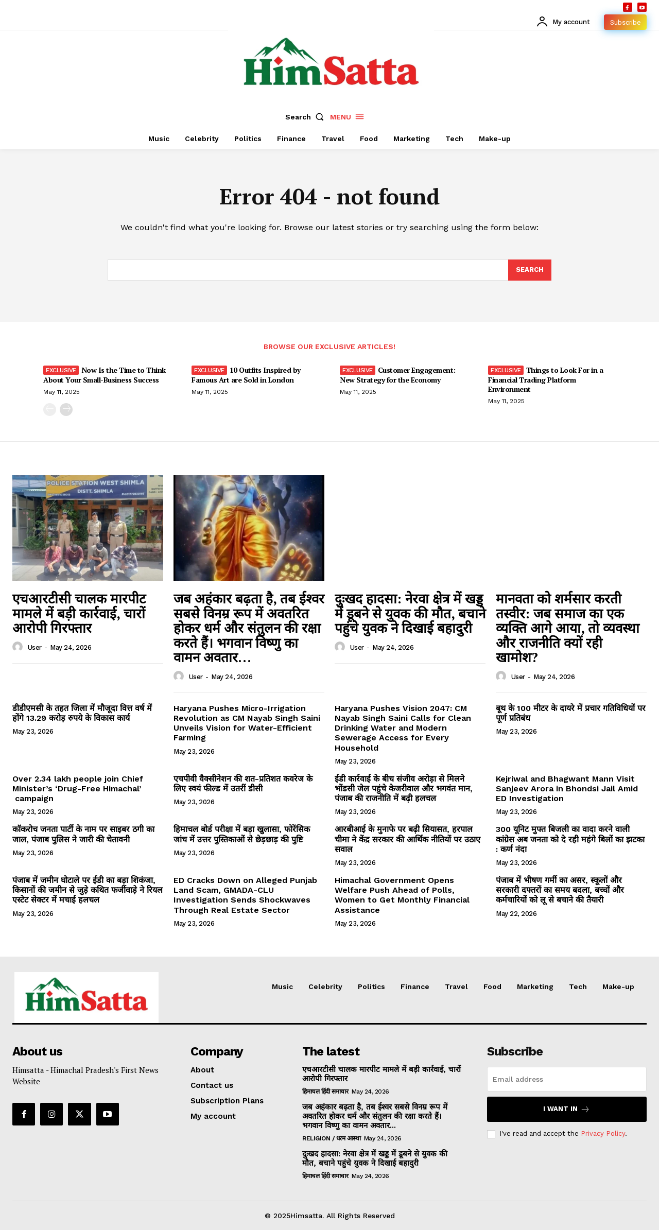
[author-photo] (19, 647)
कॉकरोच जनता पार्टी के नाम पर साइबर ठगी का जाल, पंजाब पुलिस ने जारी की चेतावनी (83, 834)
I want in (566, 1109)
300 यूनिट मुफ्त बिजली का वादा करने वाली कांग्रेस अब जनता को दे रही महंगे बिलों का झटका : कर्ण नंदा (570, 839)
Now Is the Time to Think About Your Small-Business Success (104, 374)
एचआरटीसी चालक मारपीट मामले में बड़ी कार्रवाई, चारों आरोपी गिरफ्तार (79, 613)
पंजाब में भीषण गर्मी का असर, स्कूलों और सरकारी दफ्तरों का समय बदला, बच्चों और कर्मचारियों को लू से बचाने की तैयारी (560, 890)
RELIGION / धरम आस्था (331, 1138)
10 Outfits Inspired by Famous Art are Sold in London (246, 374)
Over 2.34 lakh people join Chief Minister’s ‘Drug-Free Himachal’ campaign (77, 788)
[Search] (529, 270)
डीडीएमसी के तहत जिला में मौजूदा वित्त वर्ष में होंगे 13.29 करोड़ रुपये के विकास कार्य (82, 713)
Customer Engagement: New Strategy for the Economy (398, 374)
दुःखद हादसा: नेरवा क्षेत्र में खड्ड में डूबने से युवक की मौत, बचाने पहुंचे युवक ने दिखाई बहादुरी (410, 613)
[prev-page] (49, 409)
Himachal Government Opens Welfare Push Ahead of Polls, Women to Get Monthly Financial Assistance (402, 895)
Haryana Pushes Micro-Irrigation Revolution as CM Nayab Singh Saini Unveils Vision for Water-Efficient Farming (247, 723)
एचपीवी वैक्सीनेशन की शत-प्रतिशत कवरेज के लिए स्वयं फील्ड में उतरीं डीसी (243, 783)
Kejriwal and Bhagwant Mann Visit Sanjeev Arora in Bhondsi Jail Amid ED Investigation (567, 788)
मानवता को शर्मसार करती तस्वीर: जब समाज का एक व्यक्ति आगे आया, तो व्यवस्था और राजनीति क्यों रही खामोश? (567, 628)
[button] (306, 117)
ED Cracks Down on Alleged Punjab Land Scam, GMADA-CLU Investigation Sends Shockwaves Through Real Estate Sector (245, 895)
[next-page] (66, 409)
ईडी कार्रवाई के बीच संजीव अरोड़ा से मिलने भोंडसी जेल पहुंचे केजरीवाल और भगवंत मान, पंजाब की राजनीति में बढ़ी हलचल (404, 788)
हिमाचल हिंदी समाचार (325, 1091)
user (35, 647)
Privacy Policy (603, 1133)
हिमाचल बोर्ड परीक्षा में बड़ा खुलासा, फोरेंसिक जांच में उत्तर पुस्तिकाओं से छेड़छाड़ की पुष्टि (242, 834)
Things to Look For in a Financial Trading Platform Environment (545, 379)
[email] (567, 1079)
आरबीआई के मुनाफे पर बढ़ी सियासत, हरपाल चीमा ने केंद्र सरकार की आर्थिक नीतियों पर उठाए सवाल (407, 839)
